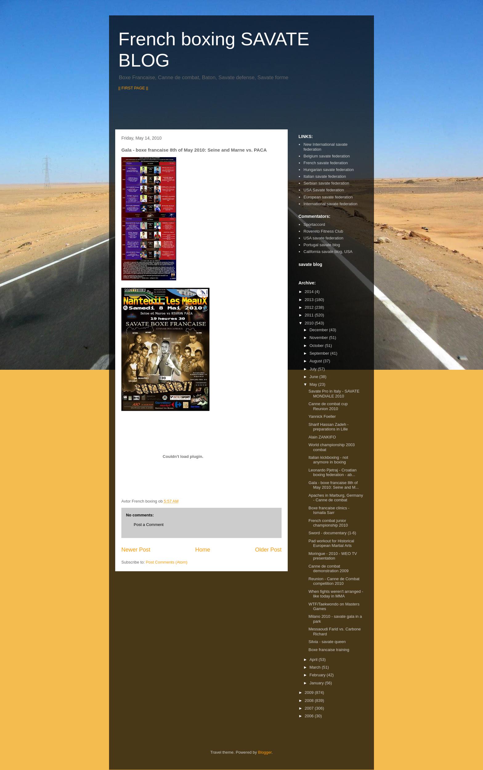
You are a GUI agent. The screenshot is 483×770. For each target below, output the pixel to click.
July (314, 369)
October (317, 345)
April (314, 659)
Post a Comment (149, 524)
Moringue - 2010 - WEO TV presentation (332, 556)
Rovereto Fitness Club (323, 231)
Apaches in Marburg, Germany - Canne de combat (335, 498)
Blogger (265, 752)
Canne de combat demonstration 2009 (328, 568)
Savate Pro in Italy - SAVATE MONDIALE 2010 (333, 393)
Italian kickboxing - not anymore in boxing (328, 460)
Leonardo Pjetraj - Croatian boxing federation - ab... (332, 472)
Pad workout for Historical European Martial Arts (331, 543)
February (318, 675)
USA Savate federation (323, 190)
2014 (310, 291)
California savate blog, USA (327, 251)
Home (202, 550)
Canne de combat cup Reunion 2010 (327, 406)
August (316, 361)
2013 (310, 299)
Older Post (268, 550)
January (317, 683)
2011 (310, 315)
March (316, 667)
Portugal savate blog (321, 244)
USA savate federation (323, 238)
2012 (310, 307)
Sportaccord (314, 224)
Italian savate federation (324, 176)
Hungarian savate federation (328, 169)
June (314, 376)
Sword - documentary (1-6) (332, 533)
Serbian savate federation (326, 183)
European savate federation (328, 197)
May (314, 384)
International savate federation (330, 204)
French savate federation (325, 163)
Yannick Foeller (322, 416)
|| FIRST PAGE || (133, 88)
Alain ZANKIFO (322, 437)
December (319, 330)
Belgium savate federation (326, 156)
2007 (310, 708)
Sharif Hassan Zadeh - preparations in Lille (328, 427)
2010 (310, 323)
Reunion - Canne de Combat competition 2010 (333, 581)
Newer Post (135, 550)
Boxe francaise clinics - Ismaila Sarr (328, 510)
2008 (310, 700)
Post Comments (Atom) (167, 562)
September (320, 353)
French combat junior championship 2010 (328, 523)
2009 (310, 692)
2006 (310, 716)
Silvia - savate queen (327, 641)
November (319, 337)
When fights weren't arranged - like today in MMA (335, 594)
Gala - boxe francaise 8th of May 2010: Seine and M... (333, 485)
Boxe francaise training (328, 649)
